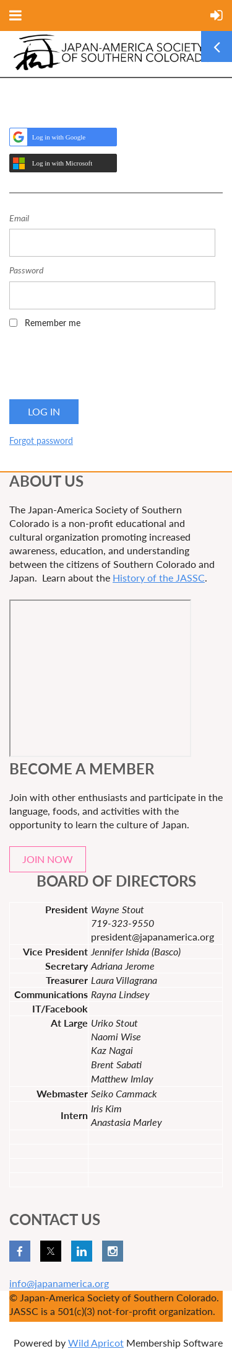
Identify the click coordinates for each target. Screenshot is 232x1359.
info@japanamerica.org (59, 1283)
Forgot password (41, 440)
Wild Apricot (96, 1342)
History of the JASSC (159, 577)
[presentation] (103, 367)
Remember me (52, 322)
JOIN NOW (47, 859)
